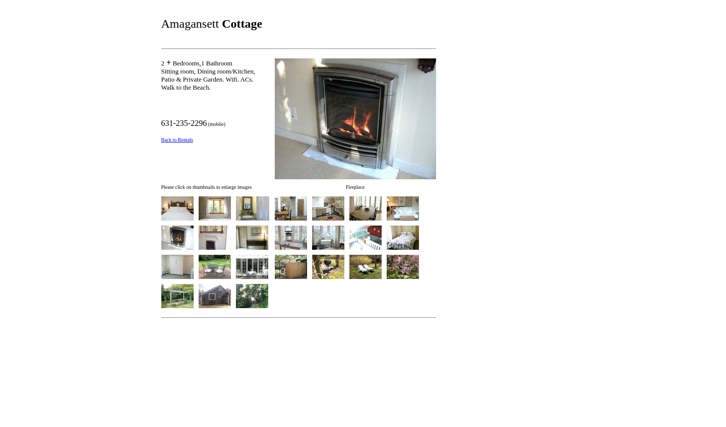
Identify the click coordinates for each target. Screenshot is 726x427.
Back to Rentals (177, 140)
